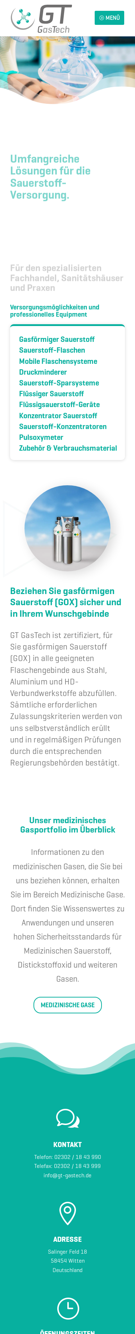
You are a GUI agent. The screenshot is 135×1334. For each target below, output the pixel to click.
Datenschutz (76, 1318)
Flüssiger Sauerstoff (51, 393)
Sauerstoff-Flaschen (52, 350)
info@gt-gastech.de (67, 1075)
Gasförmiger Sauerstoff (57, 339)
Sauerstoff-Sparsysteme (59, 383)
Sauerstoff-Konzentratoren (63, 426)
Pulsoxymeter (41, 437)
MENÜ (109, 17)
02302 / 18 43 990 (77, 1057)
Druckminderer (43, 372)
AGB (97, 1318)
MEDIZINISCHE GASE (68, 905)
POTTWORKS (91, 1304)
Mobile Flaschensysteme (58, 361)
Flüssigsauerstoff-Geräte (59, 404)
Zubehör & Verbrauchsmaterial (68, 448)
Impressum (47, 1318)
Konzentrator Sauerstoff (58, 415)
